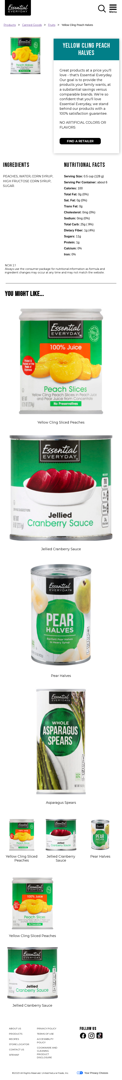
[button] (102, 12)
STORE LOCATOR (19, 1044)
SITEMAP (14, 1054)
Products (10, 25)
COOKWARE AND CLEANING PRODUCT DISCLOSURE (47, 1053)
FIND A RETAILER (80, 141)
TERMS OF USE (45, 1034)
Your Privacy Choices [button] (92, 1072)
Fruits (51, 25)
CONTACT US (16, 1049)
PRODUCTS (15, 1033)
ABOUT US (15, 1028)
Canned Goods (32, 25)
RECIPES (14, 1039)
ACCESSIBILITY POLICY (45, 1041)
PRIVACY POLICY (47, 1029)
